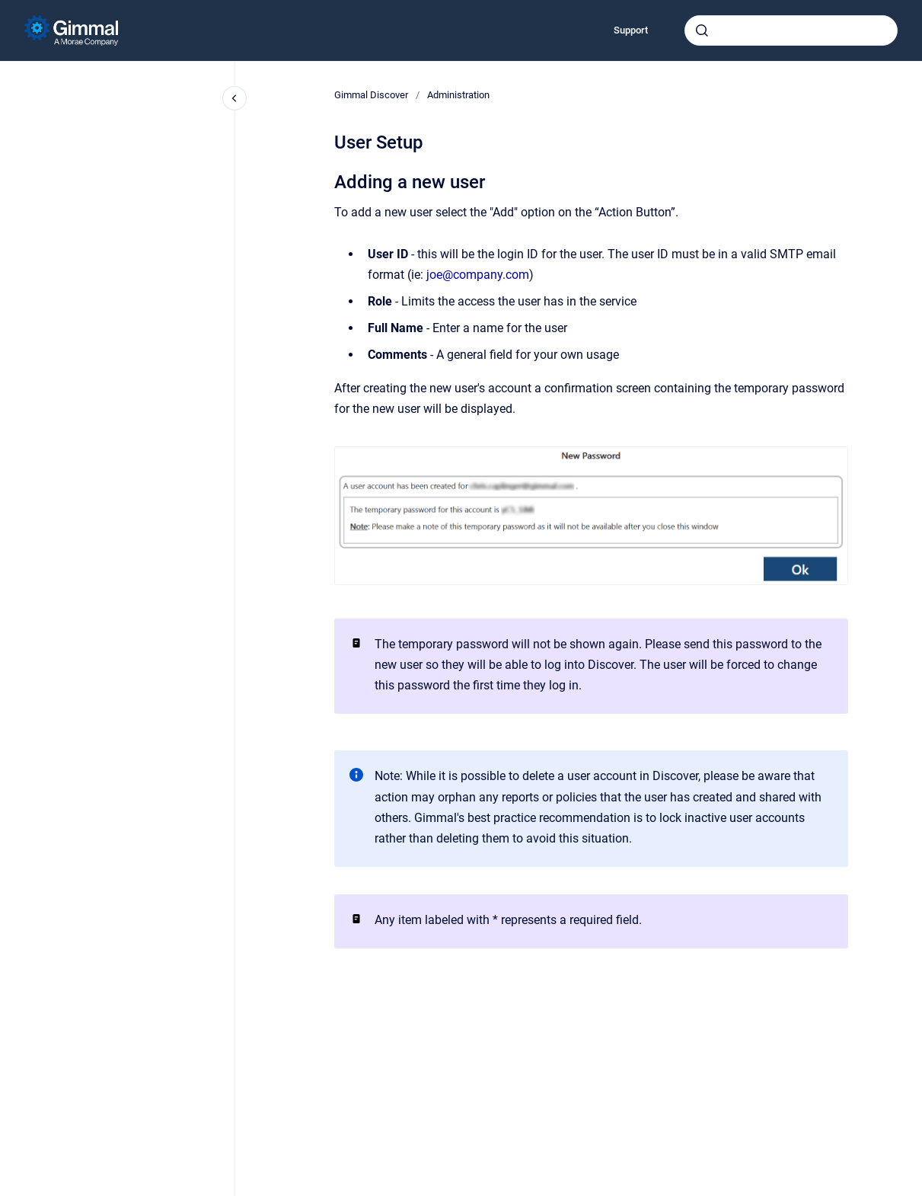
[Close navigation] (234, 98)
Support (631, 30)
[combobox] (791, 30)
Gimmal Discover (371, 95)
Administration (458, 95)
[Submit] (702, 30)
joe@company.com (477, 274)
